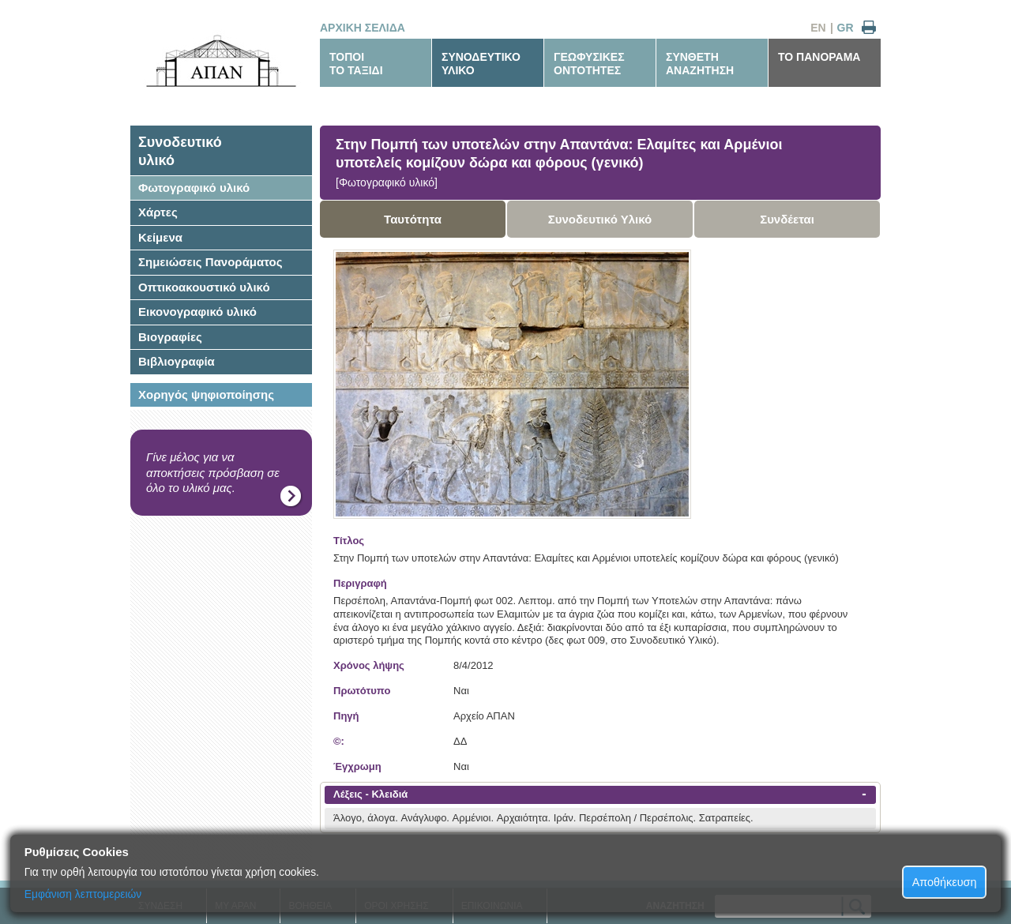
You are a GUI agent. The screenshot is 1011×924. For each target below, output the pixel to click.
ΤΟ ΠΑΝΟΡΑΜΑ (819, 57)
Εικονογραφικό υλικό (197, 311)
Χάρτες (158, 212)
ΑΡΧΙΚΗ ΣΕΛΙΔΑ (362, 27)
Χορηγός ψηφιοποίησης (206, 394)
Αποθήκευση (944, 882)
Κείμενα (160, 237)
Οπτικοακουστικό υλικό (204, 287)
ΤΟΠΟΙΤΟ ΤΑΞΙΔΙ (356, 64)
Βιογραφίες (170, 337)
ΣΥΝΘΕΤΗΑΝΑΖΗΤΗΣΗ (700, 64)
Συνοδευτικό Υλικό (600, 219)
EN (817, 27)
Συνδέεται (787, 219)
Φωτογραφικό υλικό (194, 187)
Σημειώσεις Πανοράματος (210, 262)
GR (845, 27)
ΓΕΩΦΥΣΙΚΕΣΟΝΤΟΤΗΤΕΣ (589, 64)
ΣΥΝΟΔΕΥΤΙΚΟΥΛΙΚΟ (481, 64)
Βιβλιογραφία (176, 361)
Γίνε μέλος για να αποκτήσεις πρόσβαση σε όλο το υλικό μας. (213, 472)
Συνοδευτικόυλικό (180, 151)
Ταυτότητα (413, 219)
